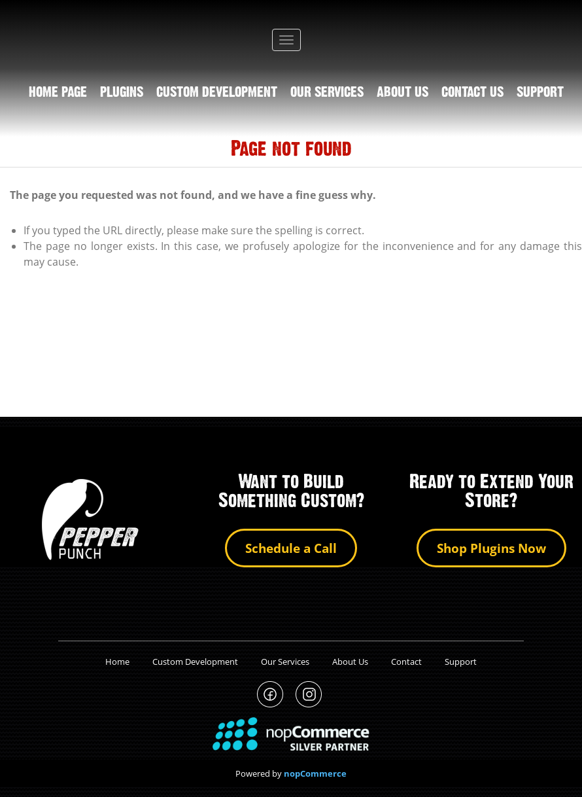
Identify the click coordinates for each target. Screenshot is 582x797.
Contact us (472, 92)
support (540, 92)
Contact (406, 661)
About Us (350, 661)
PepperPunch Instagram (309, 694)
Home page (58, 92)
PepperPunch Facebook (270, 694)
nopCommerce (315, 773)
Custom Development (216, 92)
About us (402, 92)
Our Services (327, 92)
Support (461, 661)
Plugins (121, 92)
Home (117, 661)
